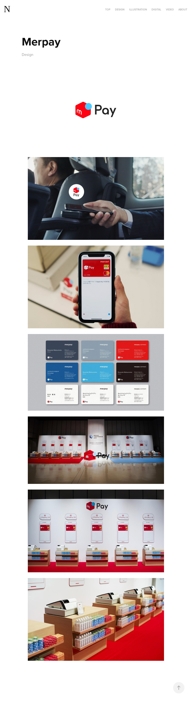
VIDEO (170, 9)
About (182, 9)
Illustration (138, 9)
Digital (156, 9)
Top (107, 9)
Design (119, 9)
